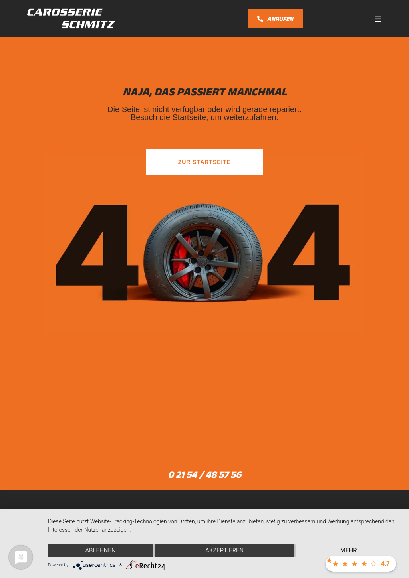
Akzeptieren (224, 550)
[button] (378, 18)
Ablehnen (100, 550)
